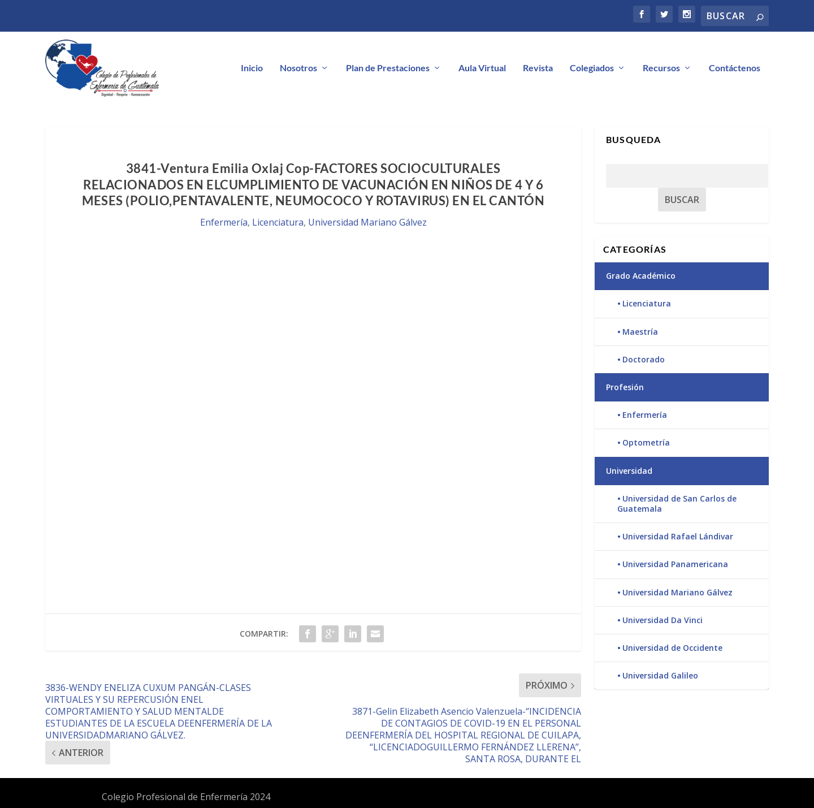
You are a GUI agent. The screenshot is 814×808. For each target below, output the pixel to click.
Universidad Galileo (660, 676)
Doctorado (643, 360)
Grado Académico (641, 276)
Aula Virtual (482, 68)
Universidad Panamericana (675, 564)
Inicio (252, 68)
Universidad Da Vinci (662, 620)
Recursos (661, 68)
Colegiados (592, 68)
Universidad (629, 470)
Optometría (646, 443)
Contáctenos (734, 68)
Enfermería (224, 223)
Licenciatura (278, 223)
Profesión (625, 387)
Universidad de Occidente (672, 648)
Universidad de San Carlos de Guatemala (677, 503)
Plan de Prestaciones (388, 68)
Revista (538, 68)
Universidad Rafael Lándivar (677, 537)
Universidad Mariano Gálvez (367, 223)
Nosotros (298, 68)
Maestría (640, 331)
